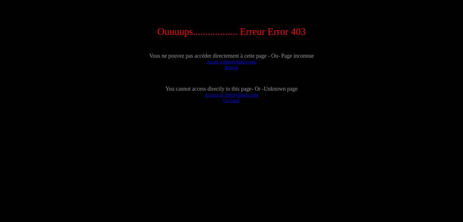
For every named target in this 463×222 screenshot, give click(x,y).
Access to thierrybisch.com (231, 94)
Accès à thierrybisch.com (231, 61)
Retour (231, 67)
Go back (231, 100)
